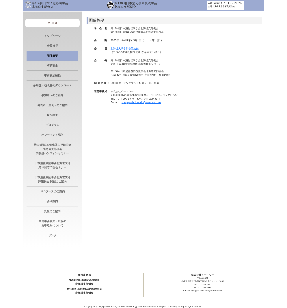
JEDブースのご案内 (52, 191)
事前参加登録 (52, 75)
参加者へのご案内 (52, 95)
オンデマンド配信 (52, 134)
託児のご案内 (52, 211)
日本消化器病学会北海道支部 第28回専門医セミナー (52, 165)
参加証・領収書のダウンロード (52, 85)
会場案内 (52, 201)
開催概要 (52, 55)
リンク (52, 235)
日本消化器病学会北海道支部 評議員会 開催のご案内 (52, 179)
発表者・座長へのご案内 (52, 105)
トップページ (52, 35)
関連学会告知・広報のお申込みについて (52, 223)
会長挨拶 (52, 45)
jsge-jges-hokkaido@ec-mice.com (141, 102)
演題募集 (52, 65)
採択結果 (52, 115)
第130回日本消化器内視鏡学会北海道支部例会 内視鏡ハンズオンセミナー (52, 149)
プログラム (52, 124)
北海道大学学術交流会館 (125, 48)
